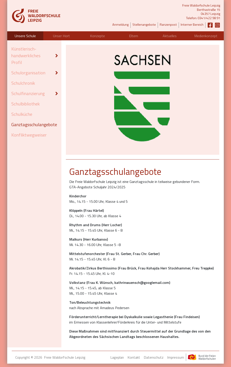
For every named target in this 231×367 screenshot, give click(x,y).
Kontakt (133, 357)
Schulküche (21, 114)
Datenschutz (154, 357)
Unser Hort (61, 36)
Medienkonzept (205, 36)
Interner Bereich (192, 24)
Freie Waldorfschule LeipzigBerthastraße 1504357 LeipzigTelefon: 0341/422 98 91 (201, 11)
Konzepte (97, 36)
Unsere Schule (25, 36)
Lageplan (117, 357)
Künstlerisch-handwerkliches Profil (25, 55)
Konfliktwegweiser (29, 134)
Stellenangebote (144, 24)
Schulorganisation (28, 72)
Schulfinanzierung (28, 93)
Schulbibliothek (25, 103)
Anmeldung (120, 24)
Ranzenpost (168, 24)
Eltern (133, 36)
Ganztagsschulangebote (34, 124)
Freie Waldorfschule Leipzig (64, 357)
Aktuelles (170, 36)
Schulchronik (23, 83)
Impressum (175, 357)
